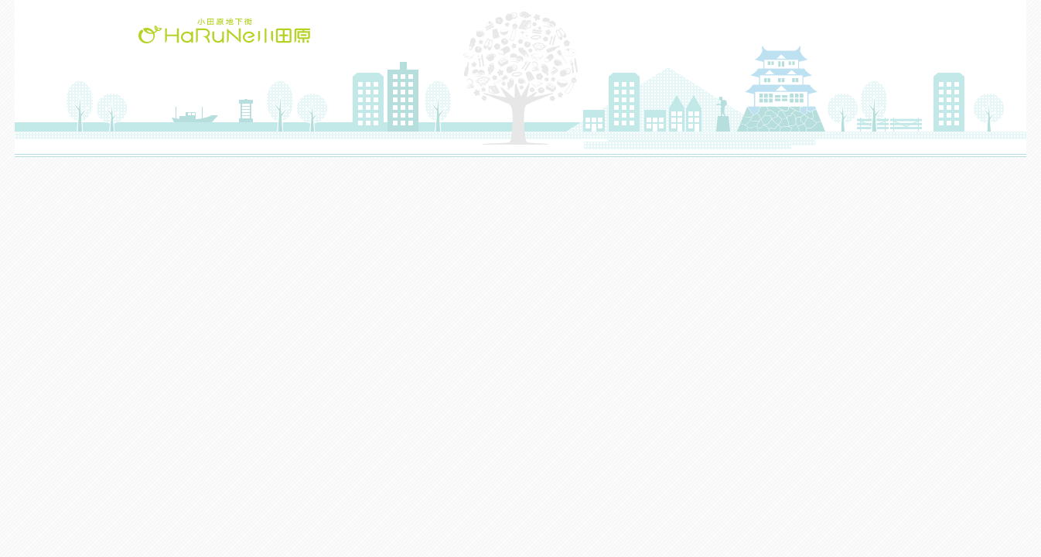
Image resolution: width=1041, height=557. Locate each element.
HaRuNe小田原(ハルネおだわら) (224, 30)
